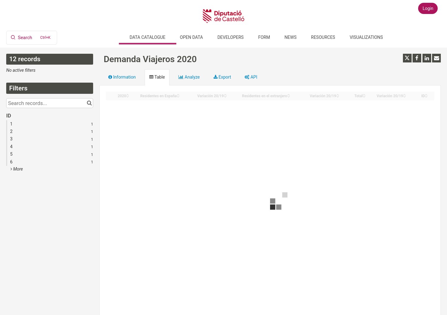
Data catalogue (147, 37)
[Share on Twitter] (407, 58)
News (291, 37)
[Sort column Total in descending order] (364, 96)
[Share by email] (436, 58)
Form (264, 37)
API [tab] (251, 77)
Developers (230, 37)
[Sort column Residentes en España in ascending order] (178, 94)
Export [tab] (222, 77)
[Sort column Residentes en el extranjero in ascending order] (288, 94)
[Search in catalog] (89, 103)
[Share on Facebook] (417, 58)
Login (427, 8)
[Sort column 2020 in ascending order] (127, 94)
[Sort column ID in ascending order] (426, 94)
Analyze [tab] (189, 77)
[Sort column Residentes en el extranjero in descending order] (288, 96)
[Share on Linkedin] (426, 58)
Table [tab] (157, 77)
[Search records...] (49, 103)
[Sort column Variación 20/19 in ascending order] (225, 94)
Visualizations (366, 37)
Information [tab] (122, 77)
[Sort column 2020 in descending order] (127, 96)
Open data (191, 37)
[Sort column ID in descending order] (426, 96)
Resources (323, 37)
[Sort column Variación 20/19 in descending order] (225, 96)
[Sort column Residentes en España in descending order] (178, 96)
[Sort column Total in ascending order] (364, 94)
